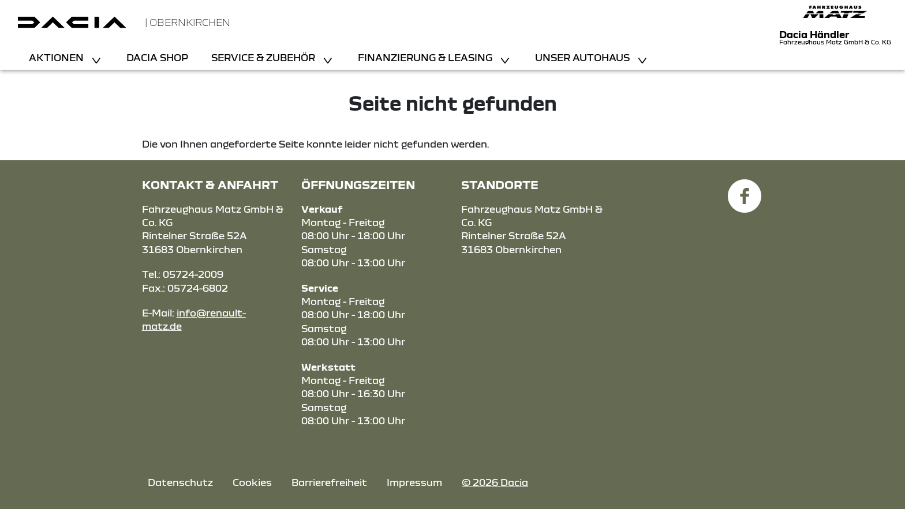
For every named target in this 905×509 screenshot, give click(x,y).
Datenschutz (180, 482)
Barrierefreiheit (329, 482)
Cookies (252, 482)
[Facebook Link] (744, 189)
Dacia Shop (157, 57)
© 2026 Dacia (495, 482)
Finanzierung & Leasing (426, 57)
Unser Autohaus (583, 57)
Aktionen (57, 57)
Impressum (414, 482)
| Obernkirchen (187, 22)
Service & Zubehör (264, 57)
